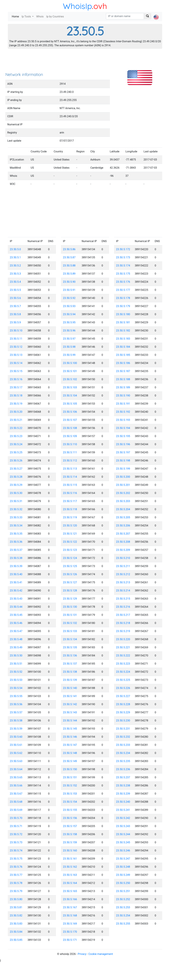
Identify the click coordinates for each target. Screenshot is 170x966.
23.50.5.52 (16, 671)
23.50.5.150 (70, 769)
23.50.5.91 (69, 289)
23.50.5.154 (70, 801)
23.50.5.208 (123, 541)
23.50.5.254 (123, 915)
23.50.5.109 (70, 436)
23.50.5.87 (69, 257)
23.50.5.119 (70, 517)
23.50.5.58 (16, 720)
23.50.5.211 (123, 566)
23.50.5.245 (123, 842)
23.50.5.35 (16, 533)
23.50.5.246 (123, 850)
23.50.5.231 (123, 728)
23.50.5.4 (15, 281)
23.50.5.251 (123, 891)
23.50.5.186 (123, 363)
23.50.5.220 (123, 639)
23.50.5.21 (16, 419)
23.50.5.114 (70, 476)
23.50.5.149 (70, 761)
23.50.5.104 (70, 395)
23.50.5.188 (123, 379)
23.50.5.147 (70, 744)
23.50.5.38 (16, 558)
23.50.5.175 (123, 273)
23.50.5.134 (70, 639)
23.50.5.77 (16, 874)
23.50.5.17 (16, 387)
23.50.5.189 (123, 387)
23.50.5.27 (16, 468)
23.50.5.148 (70, 753)
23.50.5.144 (70, 720)
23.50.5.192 (123, 411)
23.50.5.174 (123, 265)
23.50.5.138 (70, 671)
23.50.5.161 (70, 858)
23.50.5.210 (123, 558)
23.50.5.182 (123, 330)
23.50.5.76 (16, 866)
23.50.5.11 (16, 338)
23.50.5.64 (16, 769)
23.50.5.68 (16, 801)
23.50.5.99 (69, 354)
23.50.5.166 (70, 899)
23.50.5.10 (16, 330)
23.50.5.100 (70, 363)
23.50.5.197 (123, 452)
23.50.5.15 (16, 371)
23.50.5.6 (15, 298)
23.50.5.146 (70, 736)
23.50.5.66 (16, 785)
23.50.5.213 (123, 582)
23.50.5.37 (16, 549)
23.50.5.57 (16, 712)
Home (16, 16)
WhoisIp (77, 6)
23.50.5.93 (69, 306)
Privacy (82, 954)
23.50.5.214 (123, 590)
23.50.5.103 (70, 387)
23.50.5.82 (16, 915)
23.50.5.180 (123, 314)
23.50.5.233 (123, 744)
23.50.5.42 (16, 590)
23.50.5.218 (123, 623)
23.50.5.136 (70, 655)
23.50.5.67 (16, 793)
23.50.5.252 (123, 899)
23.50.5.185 (123, 354)
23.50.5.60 (16, 736)
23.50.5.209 (123, 549)
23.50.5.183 (123, 338)
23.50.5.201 (123, 484)
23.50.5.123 (70, 549)
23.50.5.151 (70, 777)
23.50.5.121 (70, 533)
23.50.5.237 (123, 777)
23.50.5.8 (15, 314)
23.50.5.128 (70, 590)
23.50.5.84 (16, 931)
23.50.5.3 (15, 273)
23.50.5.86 (69, 249)
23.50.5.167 (70, 907)
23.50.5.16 (16, 379)
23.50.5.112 (70, 460)
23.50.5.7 (15, 306)
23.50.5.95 (69, 322)
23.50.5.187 (123, 371)
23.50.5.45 (16, 614)
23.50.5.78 (16, 883)
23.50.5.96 (69, 330)
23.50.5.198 (123, 460)
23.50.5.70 (16, 818)
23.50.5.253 (123, 907)
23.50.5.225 (123, 679)
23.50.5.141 (70, 696)
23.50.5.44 (16, 606)
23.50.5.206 (123, 525)
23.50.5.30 (16, 493)
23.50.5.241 (123, 809)
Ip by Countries (55, 16)
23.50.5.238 (123, 785)
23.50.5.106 (70, 411)
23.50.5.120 (70, 525)
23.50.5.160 (70, 850)
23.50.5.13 (16, 354)
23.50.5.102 (70, 379)
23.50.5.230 (123, 720)
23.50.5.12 (16, 346)
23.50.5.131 (70, 614)
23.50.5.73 (16, 842)
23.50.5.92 (69, 298)
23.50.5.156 (70, 818)
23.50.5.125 (70, 566)
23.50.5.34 (16, 525)
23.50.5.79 (16, 891)
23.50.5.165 (70, 891)
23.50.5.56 (16, 704)
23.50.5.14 (16, 363)
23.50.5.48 (16, 639)
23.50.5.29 (16, 484)
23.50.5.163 (70, 874)
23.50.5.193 (123, 419)
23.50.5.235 (123, 761)
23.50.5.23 (16, 436)
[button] (156, 14)
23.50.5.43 (16, 598)
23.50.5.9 (15, 322)
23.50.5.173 (123, 257)
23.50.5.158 (70, 834)
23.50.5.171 (70, 939)
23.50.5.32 (16, 509)
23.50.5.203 (123, 501)
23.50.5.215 (123, 598)
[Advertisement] (85, 61)
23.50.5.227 (123, 696)
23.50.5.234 (123, 753)
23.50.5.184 (123, 346)
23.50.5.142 (70, 704)
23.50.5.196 (123, 444)
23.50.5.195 (123, 436)
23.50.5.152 (70, 785)
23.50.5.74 (16, 850)
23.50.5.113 (70, 468)
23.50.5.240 (123, 801)
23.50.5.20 (16, 411)
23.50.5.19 (16, 403)
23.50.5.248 (123, 866)
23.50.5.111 (70, 452)
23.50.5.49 (16, 647)
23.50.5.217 (123, 614)
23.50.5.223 (123, 663)
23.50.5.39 (16, 566)
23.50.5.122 (70, 541)
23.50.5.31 (16, 501)
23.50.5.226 (123, 688)
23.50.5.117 (70, 501)
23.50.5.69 (16, 809)
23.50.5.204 (123, 509)
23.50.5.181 (123, 322)
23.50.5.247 (123, 858)
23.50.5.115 (70, 484)
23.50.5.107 (70, 419)
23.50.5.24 (16, 444)
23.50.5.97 (69, 338)
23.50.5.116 (70, 493)
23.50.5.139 (70, 679)
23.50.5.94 (69, 314)
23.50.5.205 (123, 517)
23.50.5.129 (70, 598)
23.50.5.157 (70, 826)
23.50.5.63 (16, 761)
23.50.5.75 (16, 858)
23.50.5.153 (70, 793)
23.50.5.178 (123, 298)
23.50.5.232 (123, 736)
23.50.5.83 (16, 923)
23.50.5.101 (70, 371)
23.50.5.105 (70, 403)
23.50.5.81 (16, 907)
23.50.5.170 (70, 931)
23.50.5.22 (16, 428)
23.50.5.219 (123, 631)
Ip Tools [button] (27, 16)
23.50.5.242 (123, 818)
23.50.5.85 (16, 939)
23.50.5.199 (123, 468)
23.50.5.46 (16, 623)
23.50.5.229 (123, 712)
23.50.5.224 (123, 671)
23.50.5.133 (70, 631)
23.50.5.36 (16, 541)
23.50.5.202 (123, 493)
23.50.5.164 (70, 883)
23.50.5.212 (123, 574)
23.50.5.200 (123, 476)
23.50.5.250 (123, 883)
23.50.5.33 (16, 517)
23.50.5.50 (16, 655)
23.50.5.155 (70, 809)
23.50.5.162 (70, 866)
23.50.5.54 (16, 688)
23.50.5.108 (70, 428)
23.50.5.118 (70, 509)
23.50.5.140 (70, 688)
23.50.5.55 (16, 696)
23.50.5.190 (123, 395)
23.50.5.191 (123, 403)
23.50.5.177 (123, 289)
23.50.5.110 (70, 444)
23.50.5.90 (69, 281)
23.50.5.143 (70, 712)
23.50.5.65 (16, 777)
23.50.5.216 (123, 606)
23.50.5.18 (16, 395)
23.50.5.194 (123, 428)
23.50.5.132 (70, 623)
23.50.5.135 (70, 647)
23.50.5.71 (16, 826)
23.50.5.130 (70, 606)
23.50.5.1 (15, 257)
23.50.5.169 (70, 923)
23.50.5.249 (123, 874)
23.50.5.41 (16, 582)
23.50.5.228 (123, 704)
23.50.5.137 (70, 663)
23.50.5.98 (69, 346)
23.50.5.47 (16, 631)
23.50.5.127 (70, 582)
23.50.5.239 (123, 793)
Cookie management (100, 954)
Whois (39, 16)
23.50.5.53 (16, 679)
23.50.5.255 (123, 923)
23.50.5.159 (70, 842)
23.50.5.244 (123, 834)
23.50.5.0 (15, 249)
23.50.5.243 (123, 826)
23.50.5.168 (70, 915)
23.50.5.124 (70, 558)
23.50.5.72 (16, 834)
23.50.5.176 (123, 281)
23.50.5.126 (70, 574)
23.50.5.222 (123, 655)
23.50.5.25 (16, 452)
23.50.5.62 (16, 753)
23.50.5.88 (69, 265)
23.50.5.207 (123, 533)
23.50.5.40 (16, 574)
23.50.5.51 (16, 663)
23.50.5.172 (123, 249)
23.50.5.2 (15, 265)
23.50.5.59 (16, 728)
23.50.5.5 (15, 289)
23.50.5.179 (123, 306)
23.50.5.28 (16, 476)
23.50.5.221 (123, 647)
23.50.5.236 (123, 769)
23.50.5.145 (70, 728)
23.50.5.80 (16, 899)
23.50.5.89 (69, 273)
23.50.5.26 (16, 460)
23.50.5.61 (16, 744)
